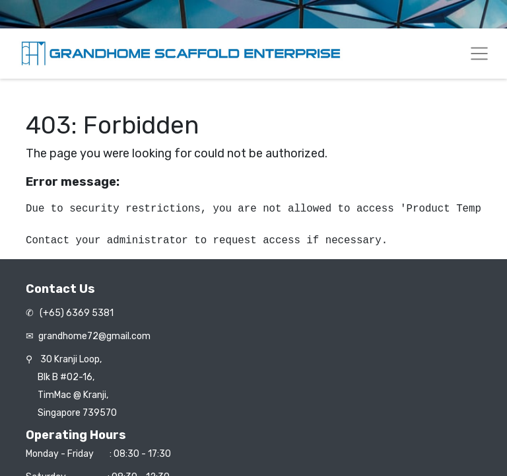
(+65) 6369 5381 (76, 313)
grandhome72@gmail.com (94, 336)
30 (71, 359)
